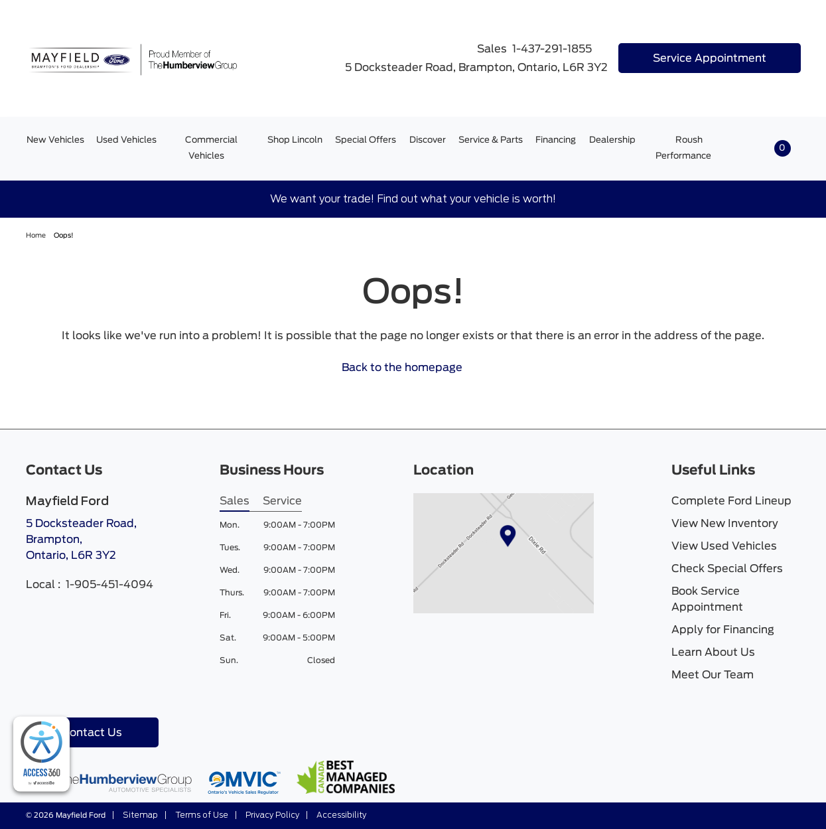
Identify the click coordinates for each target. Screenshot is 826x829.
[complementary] (41, 754)
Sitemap (139, 815)
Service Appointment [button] (709, 58)
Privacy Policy (271, 815)
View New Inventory (724, 523)
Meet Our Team (712, 675)
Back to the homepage (410, 367)
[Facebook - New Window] (36, 693)
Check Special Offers (727, 569)
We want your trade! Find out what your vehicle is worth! (413, 198)
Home (36, 235)
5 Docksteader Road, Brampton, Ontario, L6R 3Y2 (468, 67)
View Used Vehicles (724, 546)
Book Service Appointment (707, 599)
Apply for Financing (722, 630)
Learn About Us (713, 652)
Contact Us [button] (92, 732)
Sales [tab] (234, 501)
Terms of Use (200, 815)
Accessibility (340, 815)
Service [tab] (282, 501)
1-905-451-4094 (109, 584)
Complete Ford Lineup (731, 501)
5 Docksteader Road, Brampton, (81, 541)
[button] (771, 148)
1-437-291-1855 (552, 49)
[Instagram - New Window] (57, 693)
